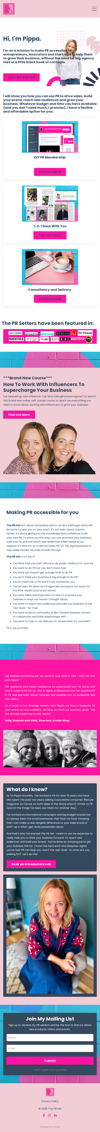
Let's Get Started (21, 77)
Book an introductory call (31, 864)
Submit (50, 1061)
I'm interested (50, 299)
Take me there (50, 235)
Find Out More (50, 172)
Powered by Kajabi (50, 1126)
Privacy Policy (50, 1101)
